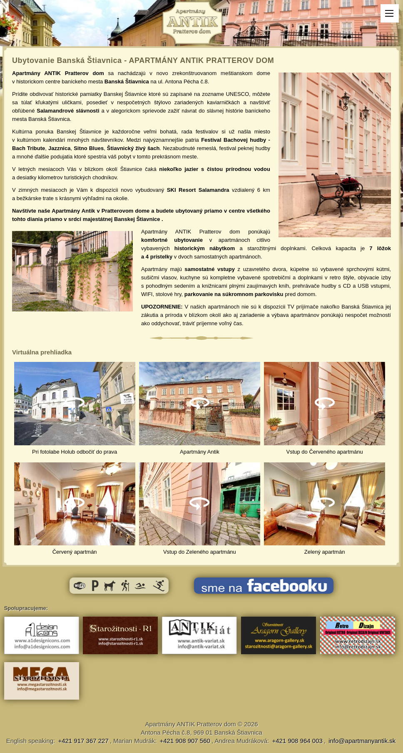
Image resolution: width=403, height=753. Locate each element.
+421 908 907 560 (185, 740)
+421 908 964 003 (297, 740)
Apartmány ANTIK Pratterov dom (190, 724)
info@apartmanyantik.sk (362, 740)
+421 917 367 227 (83, 740)
